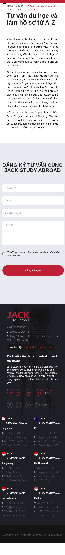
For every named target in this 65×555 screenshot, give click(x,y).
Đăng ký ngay (33, 270)
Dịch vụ (20, 7)
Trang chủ (10, 7)
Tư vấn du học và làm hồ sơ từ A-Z (10, 395)
